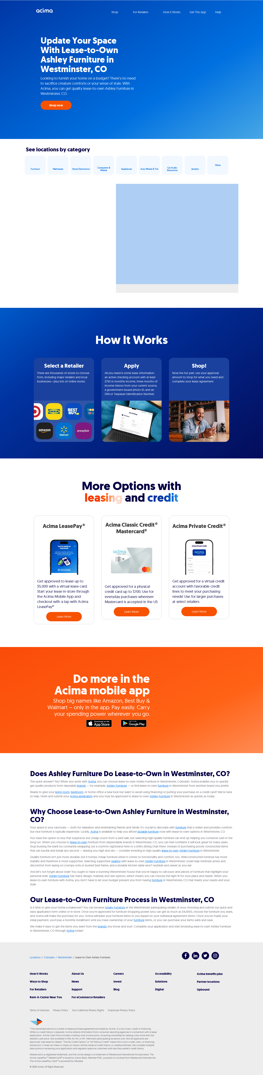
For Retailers (38, 989)
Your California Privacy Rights (88, 1010)
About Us (78, 974)
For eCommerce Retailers (88, 997)
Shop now (56, 105)
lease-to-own (78, 842)
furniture (163, 785)
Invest (117, 981)
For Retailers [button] (141, 12)
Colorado (49, 957)
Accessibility (163, 974)
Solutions (161, 981)
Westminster (65, 957)
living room (62, 792)
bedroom (77, 792)
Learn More (64, 616)
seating (116, 861)
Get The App (198, 12)
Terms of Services (39, 1010)
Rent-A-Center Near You (46, 997)
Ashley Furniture (117, 785)
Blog (116, 989)
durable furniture (148, 831)
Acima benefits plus (210, 974)
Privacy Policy (60, 1010)
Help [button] (218, 12)
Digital (159, 989)
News (75, 981)
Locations (35, 957)
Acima (44, 12)
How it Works (171, 12)
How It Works (39, 974)
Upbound (203, 989)
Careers (118, 974)
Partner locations (208, 982)
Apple (100, 724)
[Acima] (36, 1022)
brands (81, 785)
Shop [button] (115, 12)
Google (135, 724)
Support (77, 989)
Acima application (81, 796)
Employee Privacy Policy (121, 1010)
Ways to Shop (39, 981)
